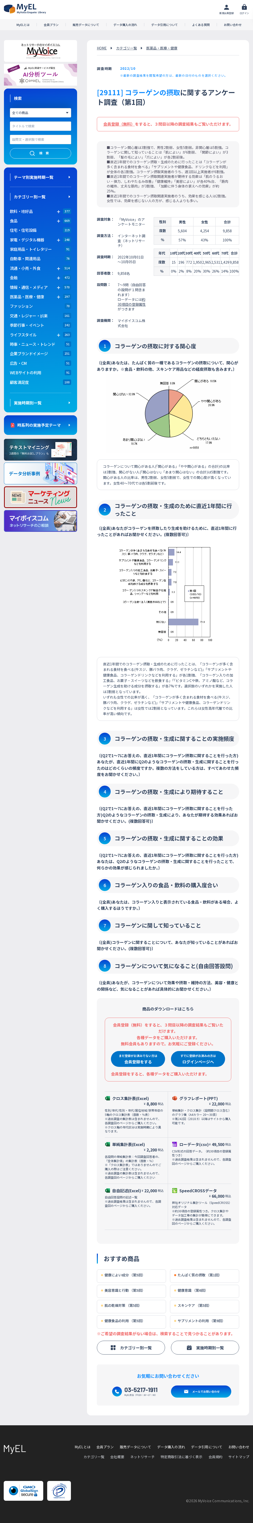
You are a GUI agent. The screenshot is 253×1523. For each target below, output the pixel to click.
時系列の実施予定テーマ (39, 425)
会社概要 (117, 1456)
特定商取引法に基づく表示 (182, 1456)
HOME (102, 48)
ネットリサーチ (142, 1456)
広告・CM (18, 363)
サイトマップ (238, 1456)
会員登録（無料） (119, 124)
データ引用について (164, 24)
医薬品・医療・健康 (161, 48)
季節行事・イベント (27, 325)
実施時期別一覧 (28, 402)
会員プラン (51, 24)
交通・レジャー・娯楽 (29, 315)
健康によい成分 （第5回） (123, 1275)
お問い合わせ (233, 24)
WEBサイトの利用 (25, 372)
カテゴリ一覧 (126, 48)
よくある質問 (201, 24)
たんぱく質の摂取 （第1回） (198, 1275)
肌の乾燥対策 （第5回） (121, 1305)
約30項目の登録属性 (132, 302)
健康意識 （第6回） (191, 1290)
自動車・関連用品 (25, 258)
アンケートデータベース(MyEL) (25, 9)
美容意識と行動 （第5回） (123, 1290)
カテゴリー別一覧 (29, 196)
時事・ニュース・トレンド (32, 344)
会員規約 (216, 1456)
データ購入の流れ (125, 24)
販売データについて (86, 24)
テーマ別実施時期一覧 (33, 177)
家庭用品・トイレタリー (31, 249)
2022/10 (128, 68)
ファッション (21, 306)
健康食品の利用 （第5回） (123, 1320)
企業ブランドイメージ (29, 353)
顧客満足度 (19, 382)
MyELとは (23, 24)
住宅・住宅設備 (23, 230)
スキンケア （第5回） (192, 1305)
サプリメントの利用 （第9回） (199, 1320)
